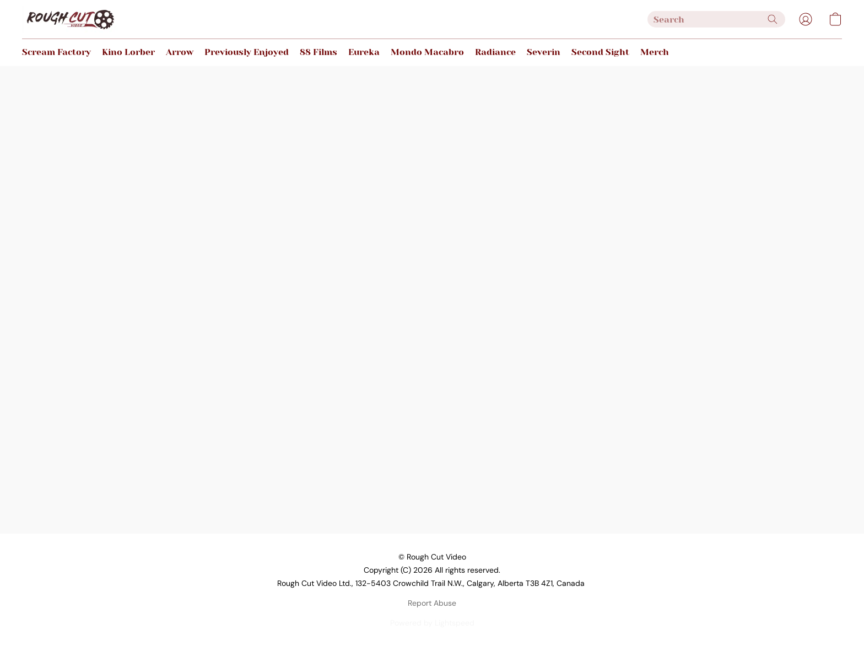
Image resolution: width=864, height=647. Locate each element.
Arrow (179, 52)
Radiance (495, 52)
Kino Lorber (128, 52)
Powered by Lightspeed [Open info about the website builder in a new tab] (432, 623)
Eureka (364, 52)
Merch (654, 52)
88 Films (318, 52)
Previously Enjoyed (246, 52)
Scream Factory (56, 52)
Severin (543, 52)
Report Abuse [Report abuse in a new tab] (432, 603)
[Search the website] (772, 19)
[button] (70, 19)
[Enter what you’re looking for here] (716, 19)
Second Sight (600, 52)
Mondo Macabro (427, 52)
